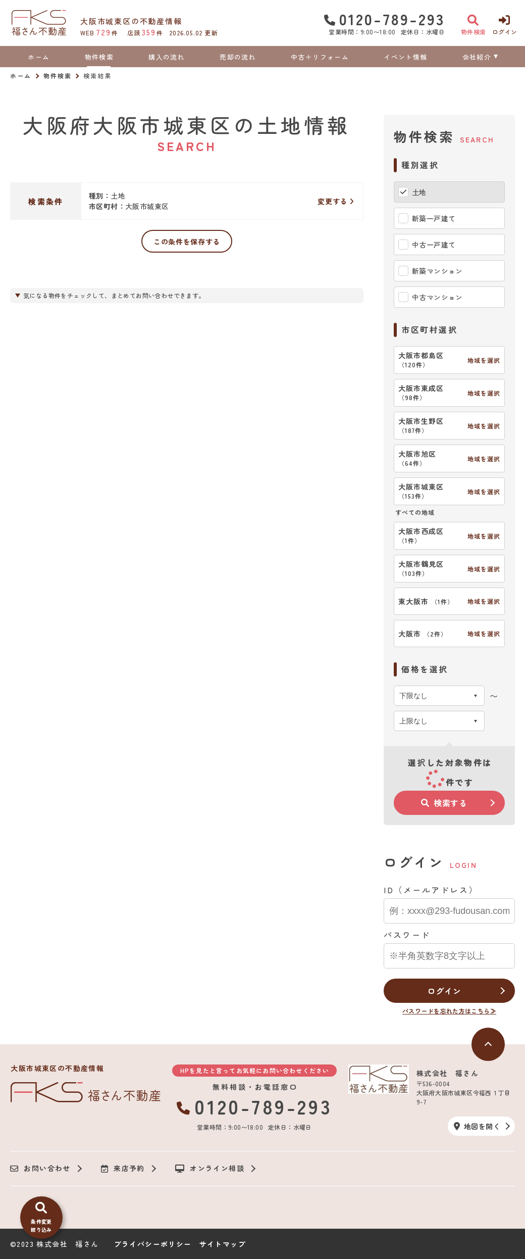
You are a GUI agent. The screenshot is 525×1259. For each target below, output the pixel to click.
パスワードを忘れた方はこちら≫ (449, 1010)
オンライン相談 (209, 1169)
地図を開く (477, 1126)
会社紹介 (476, 57)
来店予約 (123, 1169)
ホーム (38, 57)
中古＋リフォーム (319, 57)
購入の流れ (166, 57)
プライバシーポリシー (153, 1243)
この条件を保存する (186, 241)
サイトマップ (222, 1243)
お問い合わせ (40, 1169)
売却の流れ (238, 57)
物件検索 (99, 57)
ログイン (444, 991)
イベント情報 (405, 57)
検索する (444, 803)
